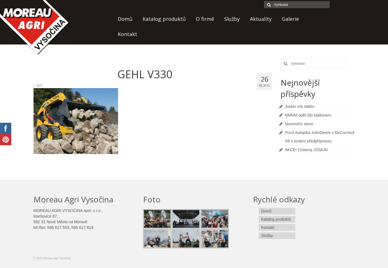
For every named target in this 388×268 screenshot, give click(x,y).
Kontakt (127, 34)
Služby (232, 18)
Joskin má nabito (299, 106)
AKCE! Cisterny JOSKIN (306, 150)
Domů (125, 18)
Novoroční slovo (299, 124)
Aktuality (261, 18)
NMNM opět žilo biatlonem (308, 115)
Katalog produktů (164, 18)
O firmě (205, 18)
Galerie (290, 18)
